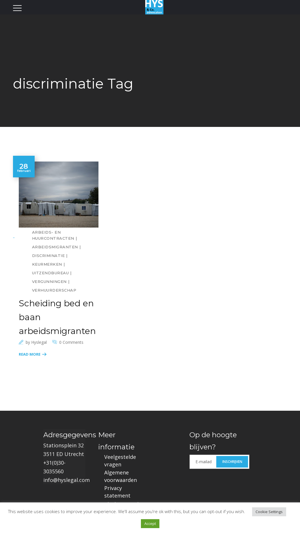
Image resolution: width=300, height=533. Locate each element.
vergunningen (49, 281)
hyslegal (39, 342)
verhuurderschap (54, 290)
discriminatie (48, 255)
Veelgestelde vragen (120, 460)
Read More (29, 354)
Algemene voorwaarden (120, 476)
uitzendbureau (50, 273)
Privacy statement (117, 492)
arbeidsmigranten (55, 247)
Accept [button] (150, 523)
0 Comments (71, 342)
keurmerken (47, 264)
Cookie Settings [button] (269, 511)
